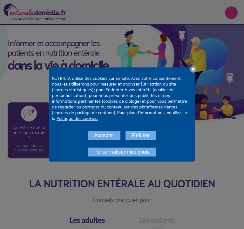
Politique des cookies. (77, 118)
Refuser (141, 135)
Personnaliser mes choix (122, 152)
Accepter (104, 135)
